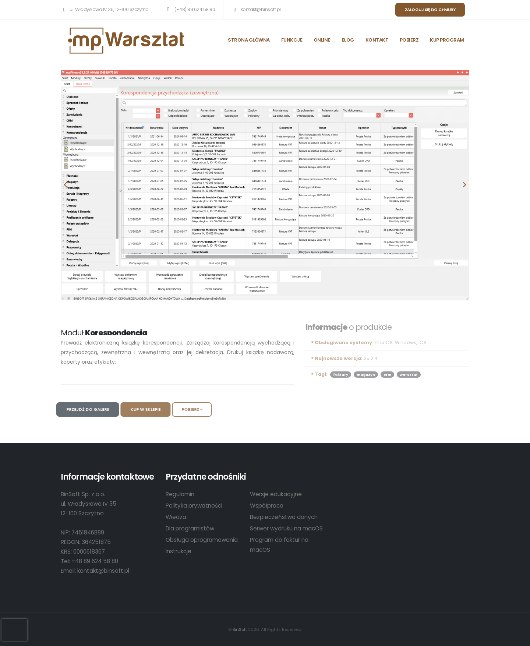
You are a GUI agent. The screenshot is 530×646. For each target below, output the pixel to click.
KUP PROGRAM (447, 39)
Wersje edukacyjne (276, 494)
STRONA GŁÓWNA (249, 39)
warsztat (409, 374)
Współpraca (266, 505)
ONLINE (322, 39)
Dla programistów (190, 528)
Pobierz (183, 409)
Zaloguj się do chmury (430, 10)
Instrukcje (178, 551)
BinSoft (240, 629)
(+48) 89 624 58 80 (190, 9)
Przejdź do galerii (80, 409)
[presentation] (66, 185)
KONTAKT (377, 39)
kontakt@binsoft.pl (255, 9)
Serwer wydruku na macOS (286, 528)
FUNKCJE (292, 39)
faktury (340, 374)
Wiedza (176, 517)
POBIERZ (409, 39)
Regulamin (180, 494)
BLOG (348, 39)
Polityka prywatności (194, 505)
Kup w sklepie (138, 409)
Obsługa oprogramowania (202, 540)
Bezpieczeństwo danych (284, 517)
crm (387, 374)
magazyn (366, 374)
